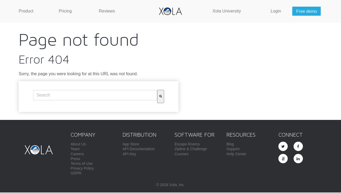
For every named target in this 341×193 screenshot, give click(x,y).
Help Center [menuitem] (236, 154)
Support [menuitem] (232, 149)
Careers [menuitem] (77, 154)
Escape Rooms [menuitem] (187, 144)
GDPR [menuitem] (76, 173)
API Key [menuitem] (129, 154)
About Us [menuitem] (78, 144)
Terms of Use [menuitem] (81, 164)
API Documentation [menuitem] (139, 149)
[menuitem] (26, 11)
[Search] (160, 97)
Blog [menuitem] (230, 144)
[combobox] (95, 95)
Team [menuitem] (75, 149)
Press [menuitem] (75, 159)
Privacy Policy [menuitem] (82, 169)
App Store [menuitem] (131, 144)
